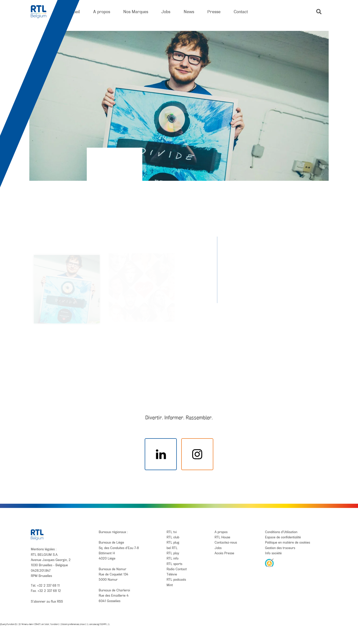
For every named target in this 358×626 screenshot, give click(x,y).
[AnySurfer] (269, 562)
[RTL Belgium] (42, 11)
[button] (318, 11)
